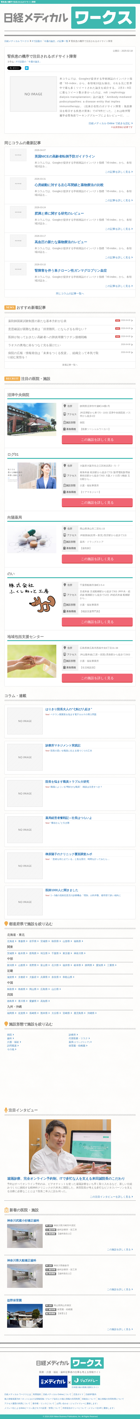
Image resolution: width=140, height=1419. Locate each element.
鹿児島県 (79, 1013)
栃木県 (23, 953)
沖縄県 (92, 1013)
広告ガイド (78, 1394)
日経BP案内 (90, 1394)
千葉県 (56, 953)
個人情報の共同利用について (111, 1399)
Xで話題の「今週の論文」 (29, 61)
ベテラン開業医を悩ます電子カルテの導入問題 (73, 714)
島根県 (23, 989)
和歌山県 (68, 977)
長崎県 (34, 1013)
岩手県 (34, 941)
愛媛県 (34, 1001)
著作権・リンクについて (43, 1403)
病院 (10, 1034)
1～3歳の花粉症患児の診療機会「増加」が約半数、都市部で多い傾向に (85, 895)
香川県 (23, 1001)
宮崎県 (67, 1013)
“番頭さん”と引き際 (59, 823)
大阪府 (34, 977)
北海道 (11, 941)
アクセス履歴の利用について (17, 1403)
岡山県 (34, 989)
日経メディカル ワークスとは (17, 1394)
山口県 (56, 989)
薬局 (80, 1042)
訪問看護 (13, 1045)
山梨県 (23, 965)
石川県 (56, 965)
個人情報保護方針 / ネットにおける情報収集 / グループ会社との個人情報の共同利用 (42, 1399)
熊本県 (45, 1013)
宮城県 (45, 941)
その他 (11, 1049)
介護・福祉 (14, 1042)
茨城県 (11, 953)
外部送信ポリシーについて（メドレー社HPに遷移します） (89, 1408)
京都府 (23, 977)
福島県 (78, 941)
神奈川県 (79, 953)
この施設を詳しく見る (97, 439)
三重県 (111, 965)
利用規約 (37, 1394)
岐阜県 (78, 965)
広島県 (45, 989)
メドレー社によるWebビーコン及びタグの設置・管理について (32, 1408)
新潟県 (11, 965)
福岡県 (11, 1013)
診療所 (73, 1034)
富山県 (45, 965)
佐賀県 (23, 1013)
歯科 (10, 1038)
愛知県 (100, 965)
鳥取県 (11, 989)
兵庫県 (45, 977)
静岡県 (89, 965)
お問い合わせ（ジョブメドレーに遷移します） (78, 1403)
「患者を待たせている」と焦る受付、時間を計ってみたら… (80, 859)
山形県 (67, 941)
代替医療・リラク (79, 1038)
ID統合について (89, 1399)
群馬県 (34, 953)
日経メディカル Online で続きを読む (111, 123)
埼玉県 (45, 953)
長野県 (34, 965)
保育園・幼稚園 (78, 1045)
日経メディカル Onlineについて (57, 1394)
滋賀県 (11, 977)
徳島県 (11, 1001)
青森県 (23, 941)
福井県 (67, 965)
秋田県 (56, 941)
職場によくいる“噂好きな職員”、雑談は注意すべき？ (76, 787)
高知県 (45, 1001)
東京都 (67, 953)
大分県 (56, 1013)
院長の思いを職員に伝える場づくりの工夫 (71, 750)
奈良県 (56, 977)
